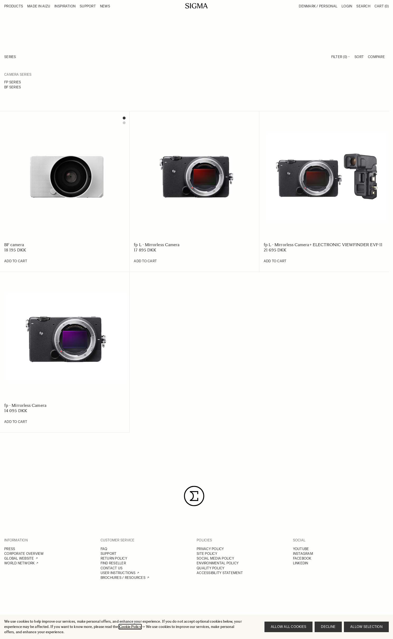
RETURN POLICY (114, 558)
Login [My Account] (347, 6)
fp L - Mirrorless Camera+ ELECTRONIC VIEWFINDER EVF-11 (323, 244)
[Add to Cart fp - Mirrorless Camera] (15, 422)
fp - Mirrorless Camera (25, 405)
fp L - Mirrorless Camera (156, 244)
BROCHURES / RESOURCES (123, 578)
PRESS (9, 549)
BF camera (14, 244)
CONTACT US (112, 568)
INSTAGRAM (303, 554)
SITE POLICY (207, 554)
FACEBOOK (302, 558)
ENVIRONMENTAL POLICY (218, 563)
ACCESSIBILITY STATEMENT (220, 573)
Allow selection (366, 627)
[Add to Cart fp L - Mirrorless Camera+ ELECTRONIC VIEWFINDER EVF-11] (275, 261)
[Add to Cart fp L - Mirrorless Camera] (145, 261)
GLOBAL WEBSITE (19, 558)
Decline (328, 627)
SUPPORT (109, 554)
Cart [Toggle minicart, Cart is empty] (382, 6)
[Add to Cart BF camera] (15, 261)
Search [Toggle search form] (363, 6)
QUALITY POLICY (211, 568)
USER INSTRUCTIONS (118, 573)
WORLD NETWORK (19, 563)
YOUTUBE (301, 549)
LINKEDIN (300, 563)
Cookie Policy (130, 626)
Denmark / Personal (318, 6)
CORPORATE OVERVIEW (24, 554)
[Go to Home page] (196, 5)
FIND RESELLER (113, 563)
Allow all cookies (288, 627)
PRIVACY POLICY (210, 549)
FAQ (104, 549)
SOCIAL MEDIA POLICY (215, 558)
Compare (376, 57)
